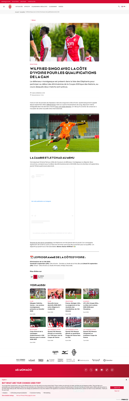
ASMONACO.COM (5, 1)
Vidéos (60, 6)
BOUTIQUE (23, 1)
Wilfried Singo (51, 104)
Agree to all (117, 387)
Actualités (22, 12)
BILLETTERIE (15, 1)
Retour (33, 20)
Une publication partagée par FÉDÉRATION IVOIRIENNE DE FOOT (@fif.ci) (52, 233)
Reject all (117, 391)
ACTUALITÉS (19, 6)
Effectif (27, 6)
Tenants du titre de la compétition (41, 242)
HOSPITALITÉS (31, 1)
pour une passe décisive (63, 106)
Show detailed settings (8, 395)
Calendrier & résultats (39, 6)
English (4, 379)
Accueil (17, 12)
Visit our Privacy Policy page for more (25, 395)
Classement (53, 6)
